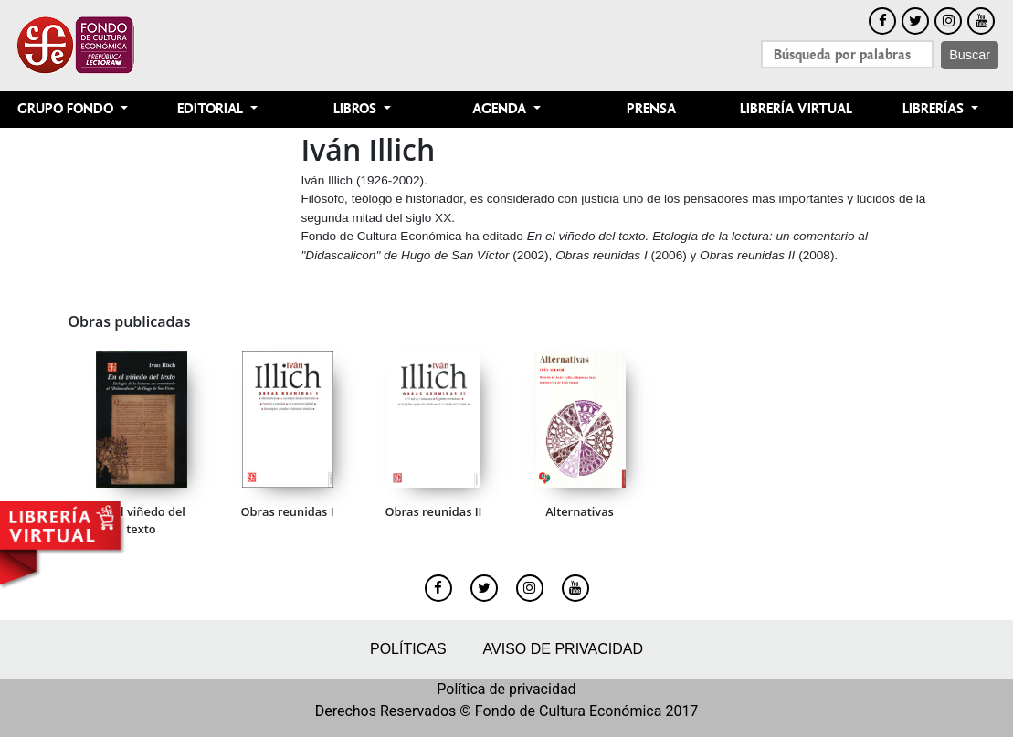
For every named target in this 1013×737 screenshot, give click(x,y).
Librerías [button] (934, 109)
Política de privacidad (506, 689)
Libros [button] (356, 109)
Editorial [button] (212, 109)
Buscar (969, 54)
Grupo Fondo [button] (67, 109)
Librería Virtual (796, 109)
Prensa (651, 109)
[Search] (847, 54)
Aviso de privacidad (563, 649)
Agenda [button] (501, 109)
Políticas (408, 649)
